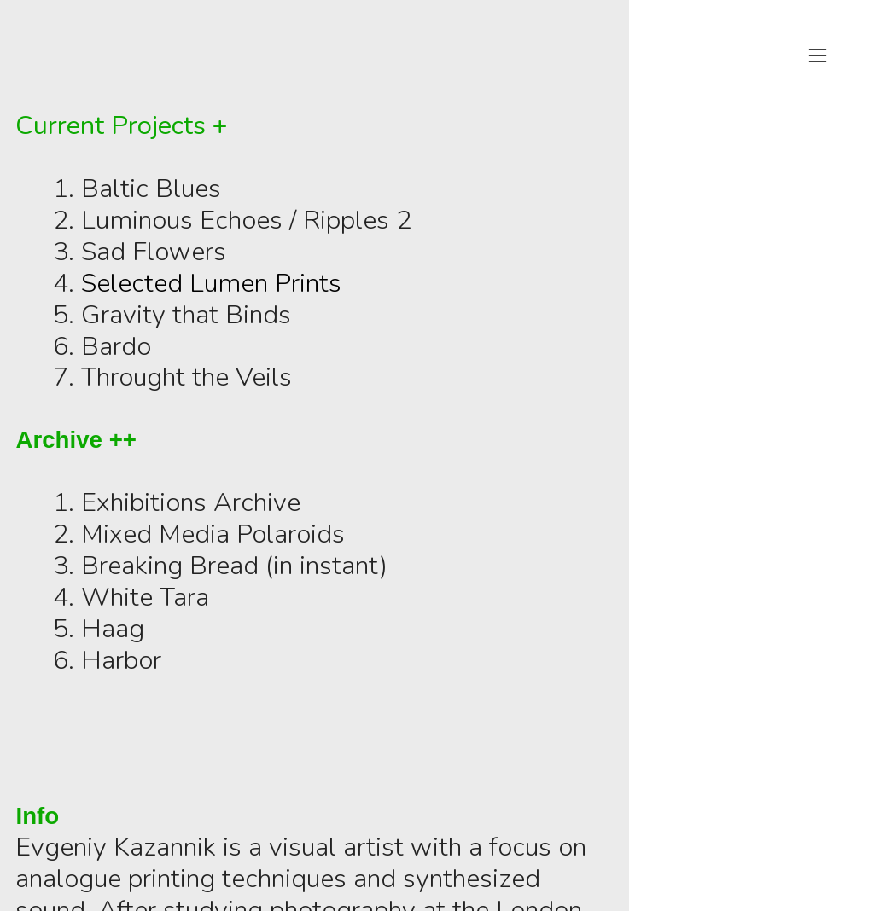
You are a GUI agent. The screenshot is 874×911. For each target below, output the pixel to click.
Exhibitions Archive (194, 502)
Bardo (116, 346)
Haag (112, 629)
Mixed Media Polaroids (213, 534)
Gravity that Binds (186, 315)
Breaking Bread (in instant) (234, 565)
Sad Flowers (153, 252)
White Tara (145, 597)
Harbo (117, 660)
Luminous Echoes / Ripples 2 (249, 220)
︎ (818, 56)
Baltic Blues (151, 188)
